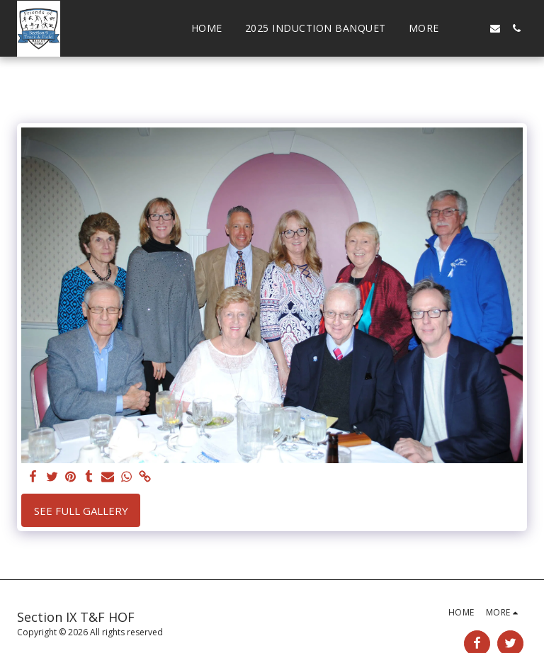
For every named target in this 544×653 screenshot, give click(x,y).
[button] (474, 28)
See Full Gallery (81, 511)
